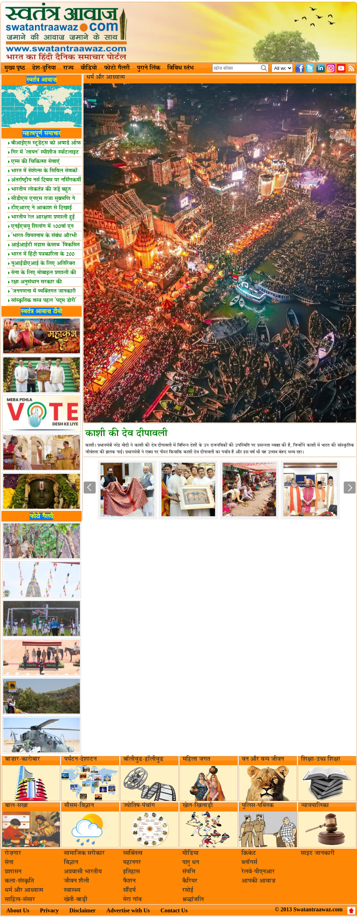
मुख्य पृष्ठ (14, 68)
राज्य (68, 68)
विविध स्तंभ (180, 68)
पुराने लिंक (148, 68)
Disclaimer (82, 910)
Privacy (49, 910)
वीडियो (89, 68)
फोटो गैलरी (117, 68)
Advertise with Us (128, 910)
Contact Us (174, 910)
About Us (17, 910)
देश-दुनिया (44, 68)
